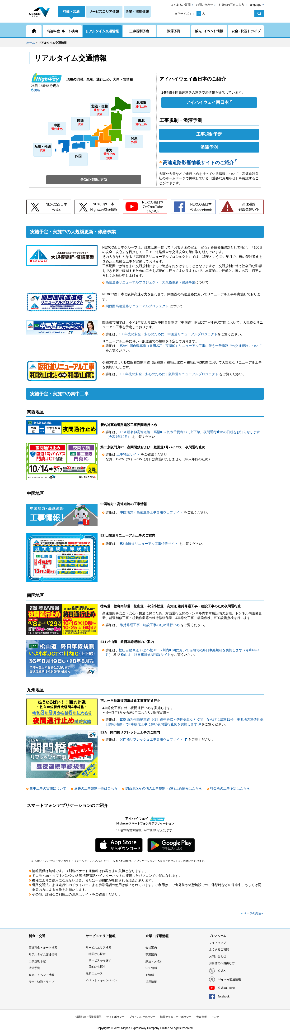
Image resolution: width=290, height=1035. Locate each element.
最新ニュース (94, 973)
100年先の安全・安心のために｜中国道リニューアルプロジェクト (168, 334)
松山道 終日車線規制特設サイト (146, 654)
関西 (80, 122)
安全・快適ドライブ (41, 981)
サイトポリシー (115, 1016)
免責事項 (201, 1016)
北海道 (141, 105)
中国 (57, 127)
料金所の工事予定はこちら (230, 788)
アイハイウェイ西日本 (209, 102)
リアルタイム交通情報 (43, 954)
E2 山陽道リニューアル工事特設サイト (149, 544)
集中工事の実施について (48, 788)
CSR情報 (151, 968)
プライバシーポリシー (142, 1016)
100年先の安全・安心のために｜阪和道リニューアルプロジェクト (169, 374)
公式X (221, 971)
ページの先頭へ (254, 913)
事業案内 (151, 954)
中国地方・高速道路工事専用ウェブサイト (152, 512)
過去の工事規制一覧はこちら (95, 788)
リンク (215, 1016)
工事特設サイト (129, 454)
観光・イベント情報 (41, 975)
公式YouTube (226, 988)
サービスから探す (100, 960)
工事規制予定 (209, 134)
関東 (134, 140)
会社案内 (151, 947)
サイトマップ (217, 942)
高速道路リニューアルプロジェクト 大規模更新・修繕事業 (150, 282)
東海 (109, 154)
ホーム (30, 42)
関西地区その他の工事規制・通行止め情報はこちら (164, 788)
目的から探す (97, 966)
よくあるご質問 (181, 4)
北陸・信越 (99, 110)
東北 (141, 122)
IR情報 (149, 975)
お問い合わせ (204, 4)
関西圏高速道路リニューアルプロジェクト (138, 306)
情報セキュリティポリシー (176, 1016)
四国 (78, 156)
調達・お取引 (154, 961)
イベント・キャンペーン (101, 980)
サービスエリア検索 (98, 947)
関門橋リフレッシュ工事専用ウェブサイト (151, 739)
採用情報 (151, 981)
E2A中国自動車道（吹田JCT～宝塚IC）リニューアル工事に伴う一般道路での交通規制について (191, 346)
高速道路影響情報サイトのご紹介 (200, 162)
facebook (223, 996)
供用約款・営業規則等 (88, 1016)
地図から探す (97, 954)
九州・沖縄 (42, 149)
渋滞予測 (209, 147)
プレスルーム (217, 935)
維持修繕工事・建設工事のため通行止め (150, 625)
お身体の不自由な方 (231, 4)
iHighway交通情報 (229, 979)
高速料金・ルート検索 (43, 947)
